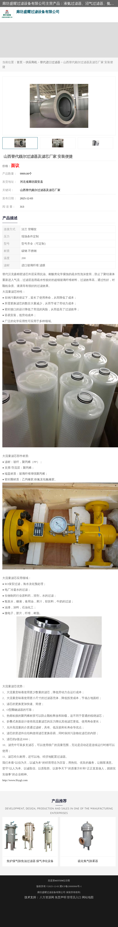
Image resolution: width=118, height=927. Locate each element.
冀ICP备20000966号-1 (71, 886)
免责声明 (60, 897)
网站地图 (87, 897)
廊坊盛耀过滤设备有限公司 (51, 892)
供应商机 (31, 62)
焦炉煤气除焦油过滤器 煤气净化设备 (30, 861)
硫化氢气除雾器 (88, 861)
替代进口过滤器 (50, 62)
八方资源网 (47, 897)
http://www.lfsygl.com (15, 780)
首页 (20, 62)
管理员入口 (74, 897)
